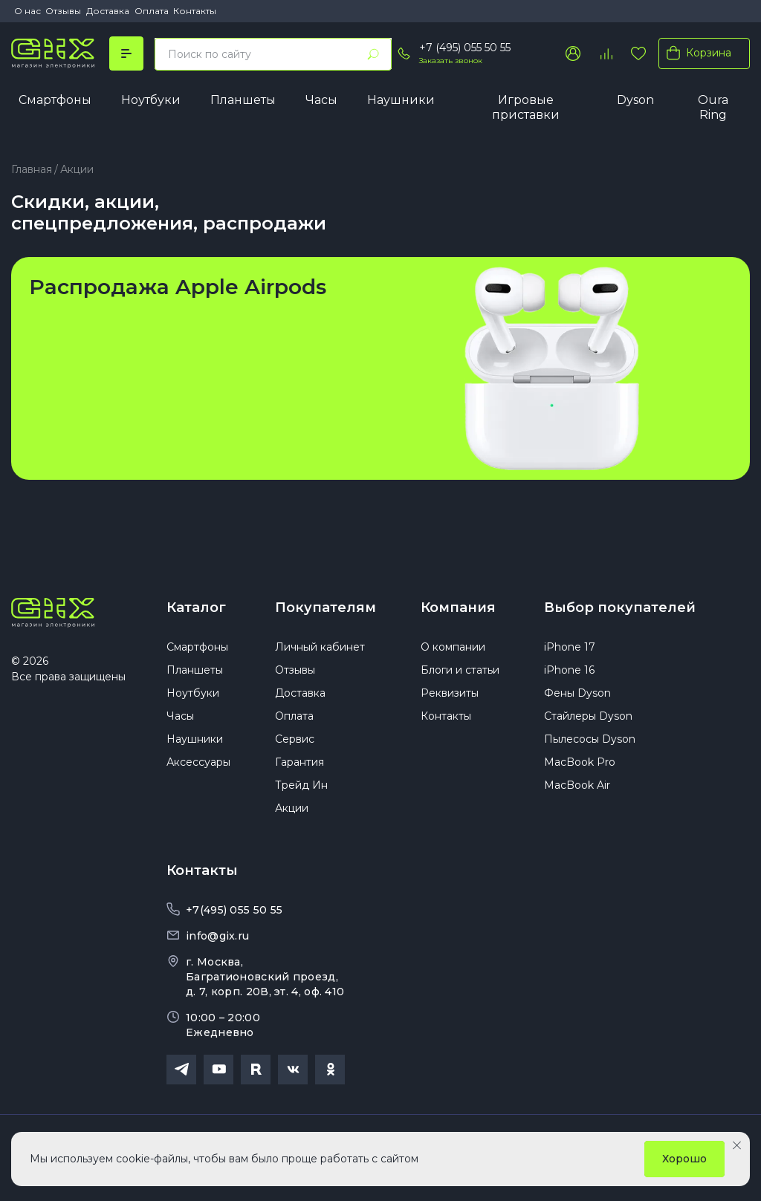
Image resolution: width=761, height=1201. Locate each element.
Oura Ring (713, 107)
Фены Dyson (577, 693)
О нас (27, 10)
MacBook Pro (579, 762)
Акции (291, 808)
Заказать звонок (450, 60)
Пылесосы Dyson (589, 739)
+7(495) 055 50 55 (234, 910)
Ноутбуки (151, 100)
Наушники (401, 100)
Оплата (152, 10)
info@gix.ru (217, 936)
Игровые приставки (526, 107)
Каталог (196, 607)
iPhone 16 (569, 670)
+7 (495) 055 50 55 (465, 47)
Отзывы (63, 10)
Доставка (107, 10)
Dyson (635, 100)
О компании (453, 647)
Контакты (194, 10)
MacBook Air (577, 785)
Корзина (696, 52)
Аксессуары (198, 762)
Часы (321, 100)
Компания (458, 607)
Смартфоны (55, 100)
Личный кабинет (320, 647)
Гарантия (299, 762)
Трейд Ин (301, 785)
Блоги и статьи (460, 670)
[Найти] (373, 54)
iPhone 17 (569, 647)
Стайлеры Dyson (588, 716)
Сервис (294, 739)
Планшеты (243, 100)
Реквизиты (450, 693)
